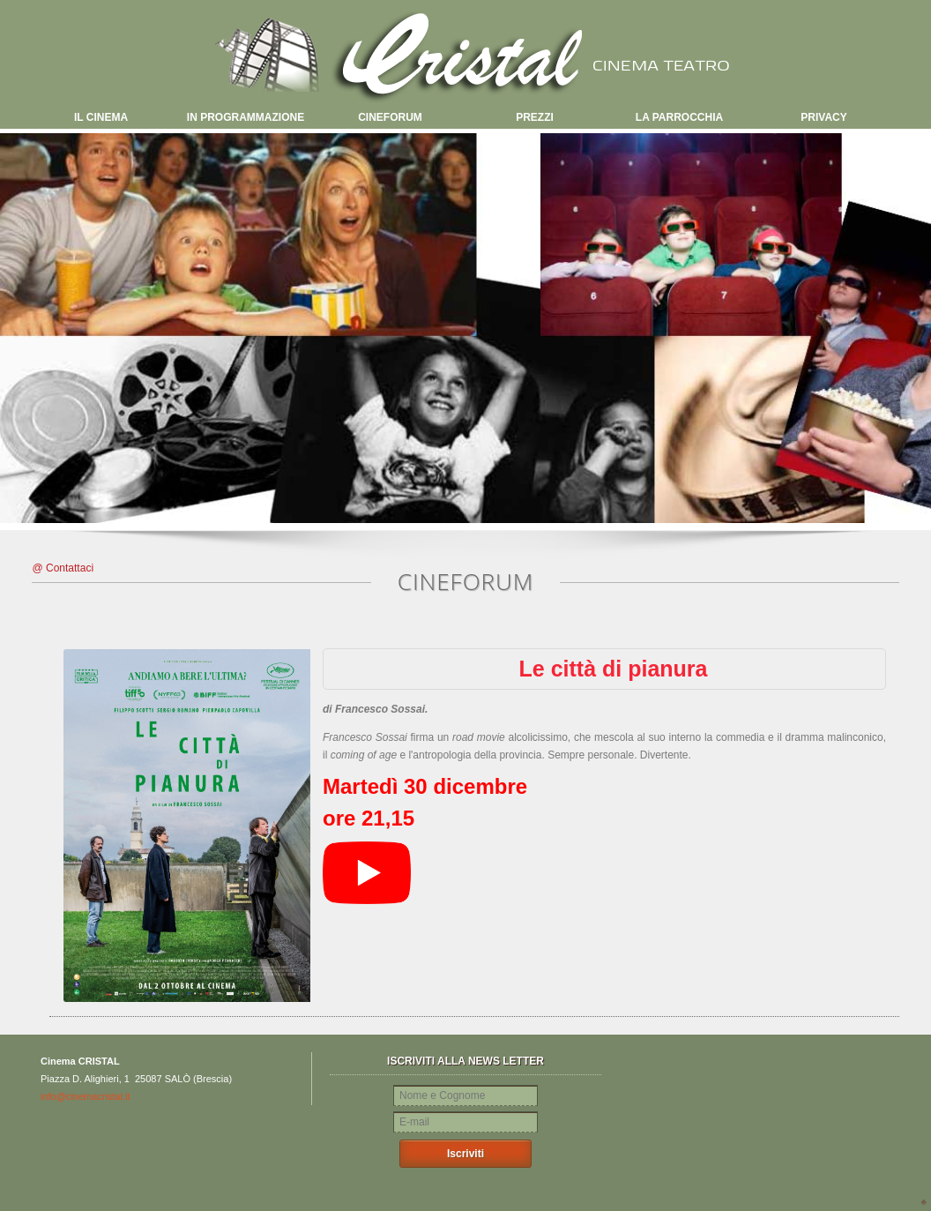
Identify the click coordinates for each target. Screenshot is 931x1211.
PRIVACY (823, 117)
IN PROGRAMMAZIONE (245, 117)
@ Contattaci (63, 568)
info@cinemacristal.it (85, 1096)
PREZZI (535, 117)
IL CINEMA (101, 117)
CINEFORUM (390, 117)
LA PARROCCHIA (679, 117)
